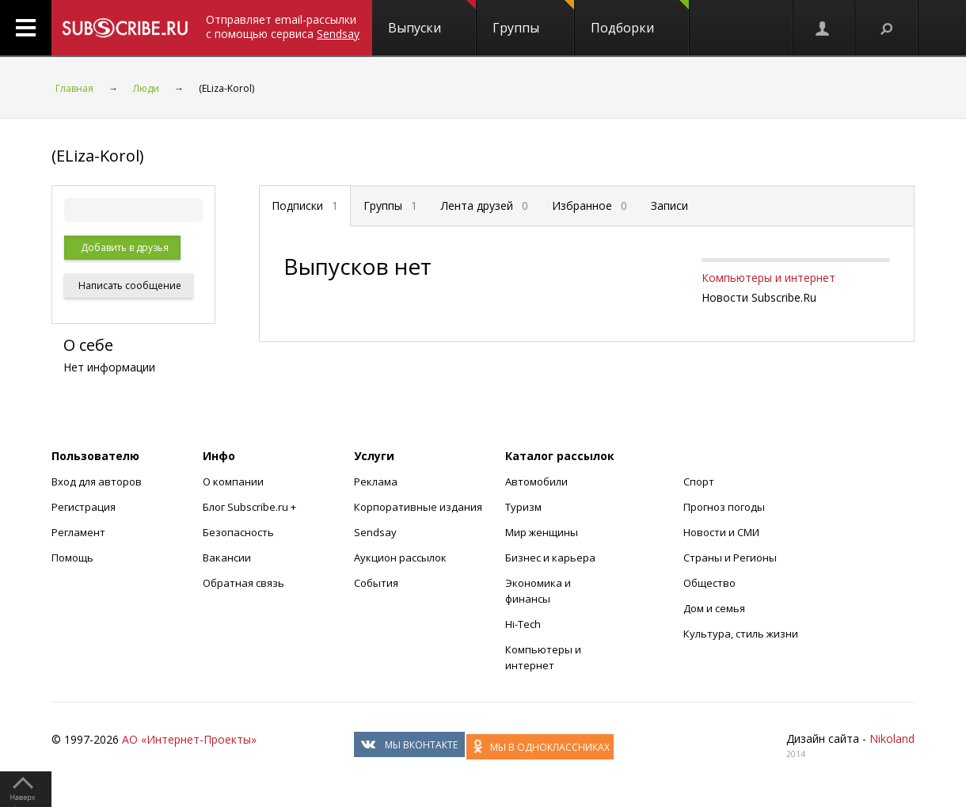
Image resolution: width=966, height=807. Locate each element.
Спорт (698, 481)
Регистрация (83, 507)
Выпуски (432, 18)
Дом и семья (714, 608)
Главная (74, 88)
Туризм (523, 507)
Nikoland (892, 738)
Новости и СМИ (721, 532)
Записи (669, 205)
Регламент (78, 532)
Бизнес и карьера (550, 557)
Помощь (72, 557)
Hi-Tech (523, 624)
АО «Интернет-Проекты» (189, 739)
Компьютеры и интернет (768, 277)
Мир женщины (541, 532)
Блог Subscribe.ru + (251, 507)
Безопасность (238, 532)
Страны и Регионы (730, 557)
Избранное (589, 205)
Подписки (305, 205)
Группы (533, 18)
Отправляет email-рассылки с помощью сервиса (282, 26)
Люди (146, 88)
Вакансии (227, 557)
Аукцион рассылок (400, 557)
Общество (709, 583)
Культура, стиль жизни (740, 633)
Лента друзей (484, 205)
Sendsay (375, 532)
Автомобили (536, 481)
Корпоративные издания (418, 507)
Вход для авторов (96, 481)
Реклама (375, 481)
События (376, 583)
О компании (233, 481)
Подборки (640, 18)
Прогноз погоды (724, 507)
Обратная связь (243, 583)
